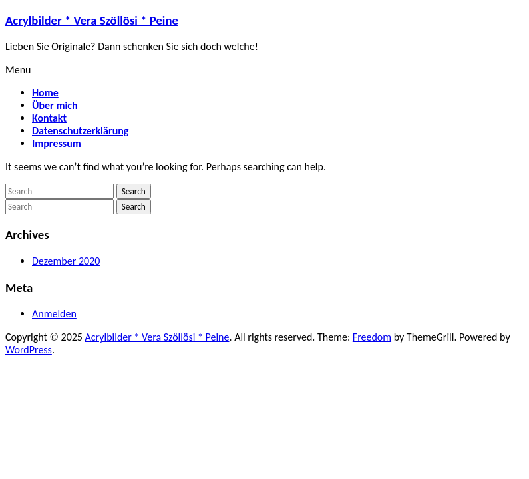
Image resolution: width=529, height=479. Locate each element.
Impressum (56, 143)
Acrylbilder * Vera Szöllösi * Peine (91, 20)
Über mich (55, 105)
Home (45, 92)
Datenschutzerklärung (80, 130)
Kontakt (49, 118)
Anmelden (54, 313)
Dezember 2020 (66, 261)
